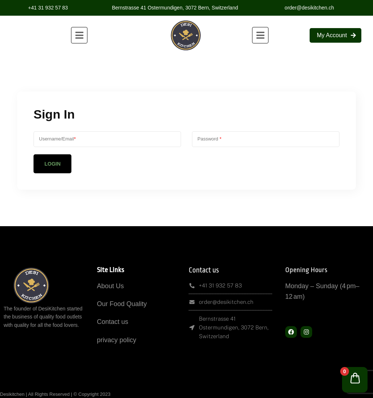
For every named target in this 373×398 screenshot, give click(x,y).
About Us (110, 286)
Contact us (112, 321)
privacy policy (116, 340)
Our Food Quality (122, 304)
